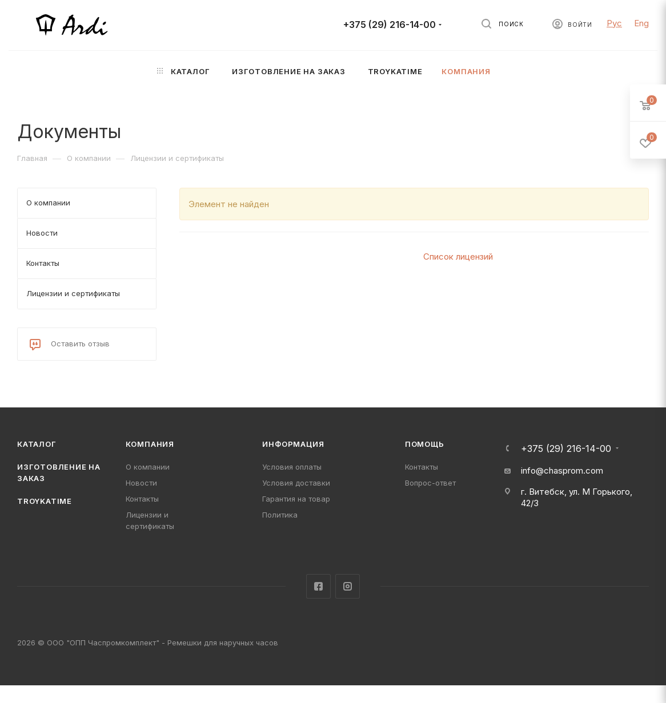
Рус (614, 23)
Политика (280, 514)
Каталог (37, 444)
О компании (148, 466)
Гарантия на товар (296, 498)
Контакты (142, 498)
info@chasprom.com (562, 470)
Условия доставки (296, 482)
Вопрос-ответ (430, 482)
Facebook (318, 586)
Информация (293, 444)
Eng (641, 23)
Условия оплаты (292, 466)
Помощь (424, 444)
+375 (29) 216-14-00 (389, 24)
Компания (150, 444)
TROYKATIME (44, 501)
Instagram (347, 586)
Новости (141, 482)
